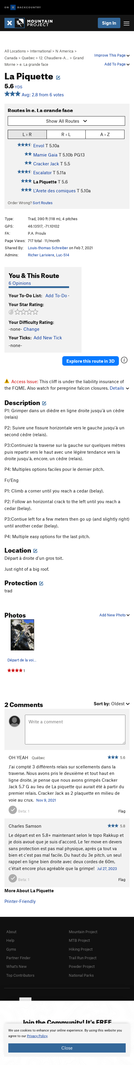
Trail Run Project (82, 957)
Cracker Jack (46, 163)
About (11, 931)
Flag (121, 811)
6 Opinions (20, 283)
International (40, 51)
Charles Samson (25, 826)
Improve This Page (112, 55)
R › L (66, 134)
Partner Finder (18, 957)
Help (10, 940)
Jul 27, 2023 (107, 868)
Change (31, 329)
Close (67, 1047)
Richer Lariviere (41, 254)
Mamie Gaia (45, 154)
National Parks (81, 975)
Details (119, 388)
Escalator (42, 172)
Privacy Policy (37, 1036)
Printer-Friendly (20, 901)
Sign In (109, 22)
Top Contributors (20, 975)
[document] (67, 1040)
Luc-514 (62, 254)
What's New (16, 966)
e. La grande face (34, 64)
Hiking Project (80, 949)
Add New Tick (48, 337)
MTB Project (79, 940)
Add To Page (117, 64)
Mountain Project (83, 931)
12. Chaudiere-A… (54, 57)
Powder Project (82, 966)
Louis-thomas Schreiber (48, 247)
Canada (10, 57)
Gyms (11, 949)
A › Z (105, 134)
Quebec (28, 57)
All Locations (15, 51)
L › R (27, 134)
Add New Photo (114, 615)
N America (64, 51)
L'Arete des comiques (54, 190)
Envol (38, 145)
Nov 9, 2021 (46, 800)
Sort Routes (42, 202)
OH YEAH (18, 757)
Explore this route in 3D (90, 361)
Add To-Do (56, 295)
